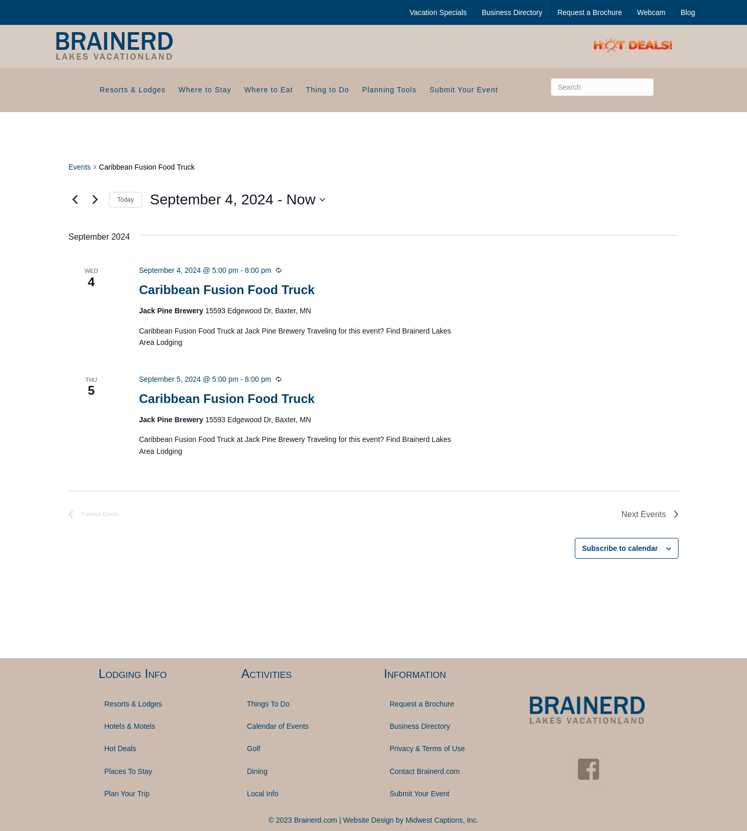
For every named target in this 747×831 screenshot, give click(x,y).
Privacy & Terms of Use (427, 748)
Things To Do (268, 704)
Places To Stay (128, 771)
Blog (688, 12)
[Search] (602, 87)
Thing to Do (327, 90)
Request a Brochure (589, 12)
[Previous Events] (74, 199)
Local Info (263, 794)
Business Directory (512, 12)
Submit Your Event (464, 90)
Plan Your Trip (126, 794)
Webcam (651, 12)
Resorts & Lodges (132, 90)
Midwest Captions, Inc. (442, 820)
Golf (253, 748)
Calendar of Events (278, 726)
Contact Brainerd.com (425, 771)
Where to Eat (268, 90)
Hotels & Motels (129, 726)
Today (125, 199)
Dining (257, 771)
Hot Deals (120, 748)
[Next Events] (95, 199)
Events (79, 167)
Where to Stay (204, 90)
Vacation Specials (438, 12)
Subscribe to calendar (620, 548)
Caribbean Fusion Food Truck (227, 290)
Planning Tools (389, 90)
